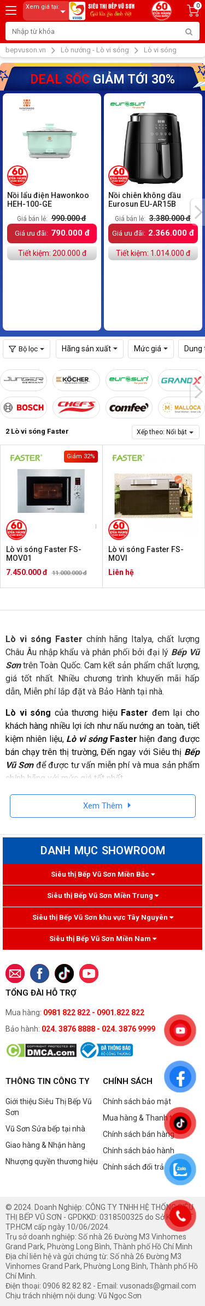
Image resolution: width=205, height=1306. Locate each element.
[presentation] (198, 212)
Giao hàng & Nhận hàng (45, 1145)
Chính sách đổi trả (133, 1167)
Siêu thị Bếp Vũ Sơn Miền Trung (103, 895)
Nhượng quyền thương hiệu (51, 1161)
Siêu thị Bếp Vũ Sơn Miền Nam (102, 938)
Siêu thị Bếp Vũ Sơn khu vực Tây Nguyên (102, 917)
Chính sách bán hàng (138, 1134)
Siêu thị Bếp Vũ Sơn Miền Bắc (103, 874)
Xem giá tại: (47, 11)
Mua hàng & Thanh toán (144, 1117)
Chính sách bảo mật (137, 1101)
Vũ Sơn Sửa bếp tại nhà (45, 1128)
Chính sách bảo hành (138, 1150)
